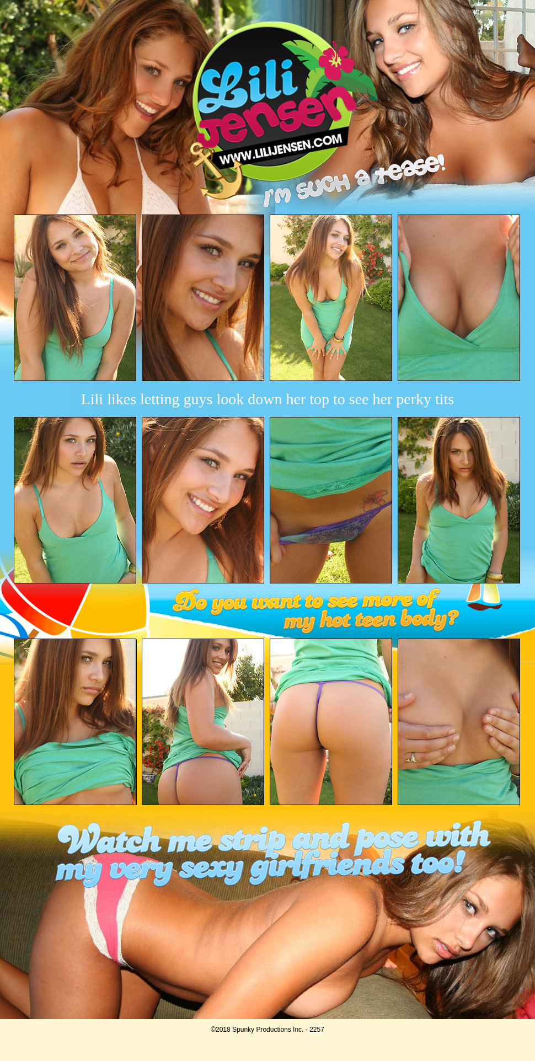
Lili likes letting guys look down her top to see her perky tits (267, 399)
